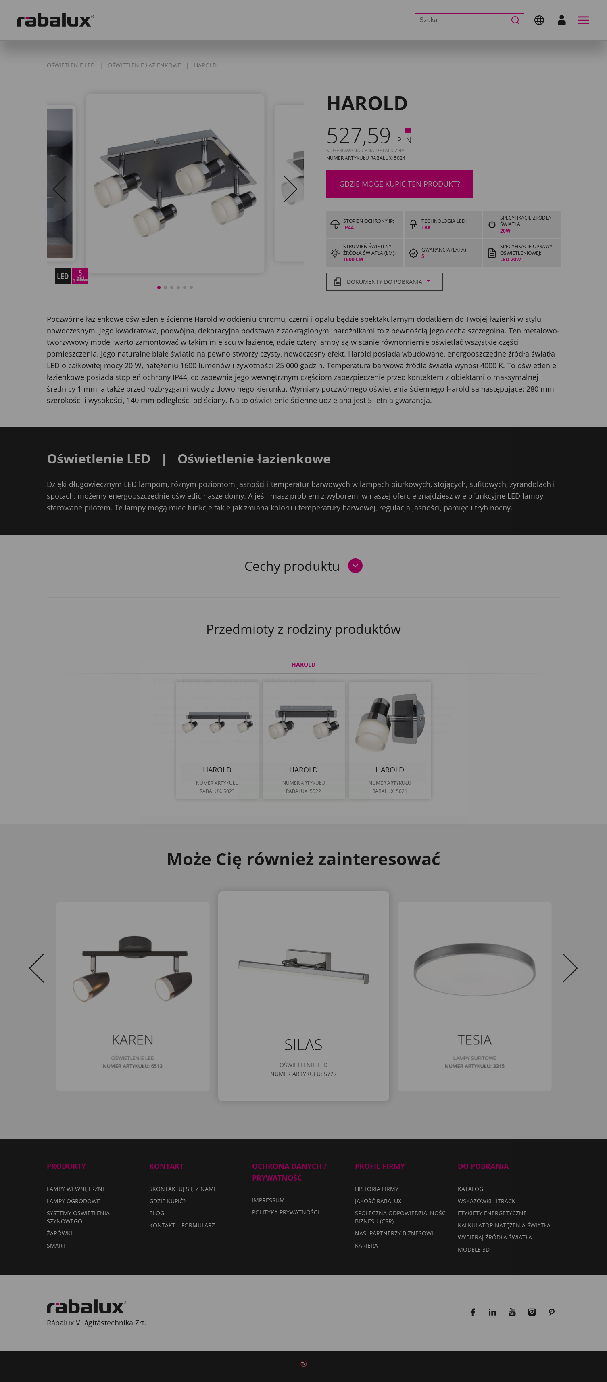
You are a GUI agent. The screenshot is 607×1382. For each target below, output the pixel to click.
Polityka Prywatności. (183, 701)
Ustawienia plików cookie (238, 725)
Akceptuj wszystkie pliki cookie (303, 745)
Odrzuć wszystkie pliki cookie (361, 725)
